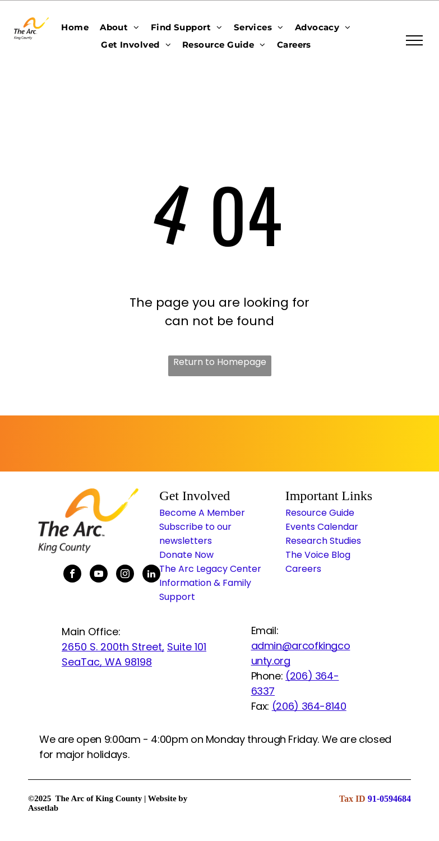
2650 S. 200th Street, (113, 647)
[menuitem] (75, 27)
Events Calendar (321, 526)
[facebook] (72, 575)
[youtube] (99, 575)
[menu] (414, 40)
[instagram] (125, 575)
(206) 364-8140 (309, 706)
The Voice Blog (317, 554)
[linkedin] (151, 575)
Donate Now (186, 554)
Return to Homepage (219, 361)
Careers (303, 568)
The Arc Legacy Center (210, 568)
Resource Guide (319, 512)
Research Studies (323, 540)
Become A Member (202, 512)
